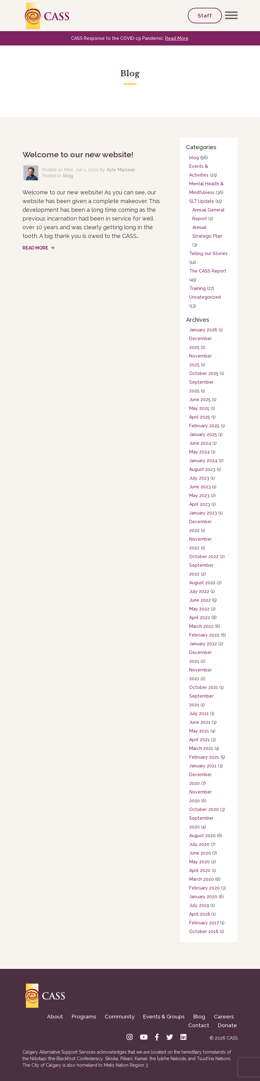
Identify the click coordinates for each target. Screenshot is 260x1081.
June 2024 (200, 443)
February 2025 (204, 425)
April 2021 (199, 739)
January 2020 (203, 896)
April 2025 (199, 417)
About (55, 1016)
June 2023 (200, 486)
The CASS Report (207, 270)
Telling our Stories (208, 253)
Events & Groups (164, 1016)
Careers (224, 1016)
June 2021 (199, 722)
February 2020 (204, 887)
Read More (176, 38)
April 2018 (199, 914)
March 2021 (201, 748)
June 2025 (200, 399)
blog (68, 175)
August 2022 (202, 582)
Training (197, 288)
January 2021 (203, 765)
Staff (205, 15)
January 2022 (203, 643)
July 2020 (199, 844)
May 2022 (199, 608)
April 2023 (199, 504)
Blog (199, 1016)
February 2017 (204, 922)
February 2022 (204, 635)
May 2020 (199, 861)
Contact (198, 1025)
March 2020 (201, 879)
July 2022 (199, 591)
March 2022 (201, 626)
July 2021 (199, 713)
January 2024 (203, 460)
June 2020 (200, 853)
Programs (84, 1016)
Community (119, 1016)
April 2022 (199, 617)
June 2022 (200, 600)
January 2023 (203, 512)
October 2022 (204, 556)
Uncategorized (205, 297)
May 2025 (199, 408)
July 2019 (199, 905)
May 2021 (199, 730)
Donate (227, 1025)
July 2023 (199, 478)
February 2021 (204, 757)
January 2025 (203, 434)
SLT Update (201, 201)
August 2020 (202, 835)
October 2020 (204, 809)
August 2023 (202, 469)
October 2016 (204, 931)
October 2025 (204, 373)
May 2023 (199, 495)
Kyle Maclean (121, 169)
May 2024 (199, 451)
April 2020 (199, 870)
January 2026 (203, 329)
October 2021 (203, 687)
